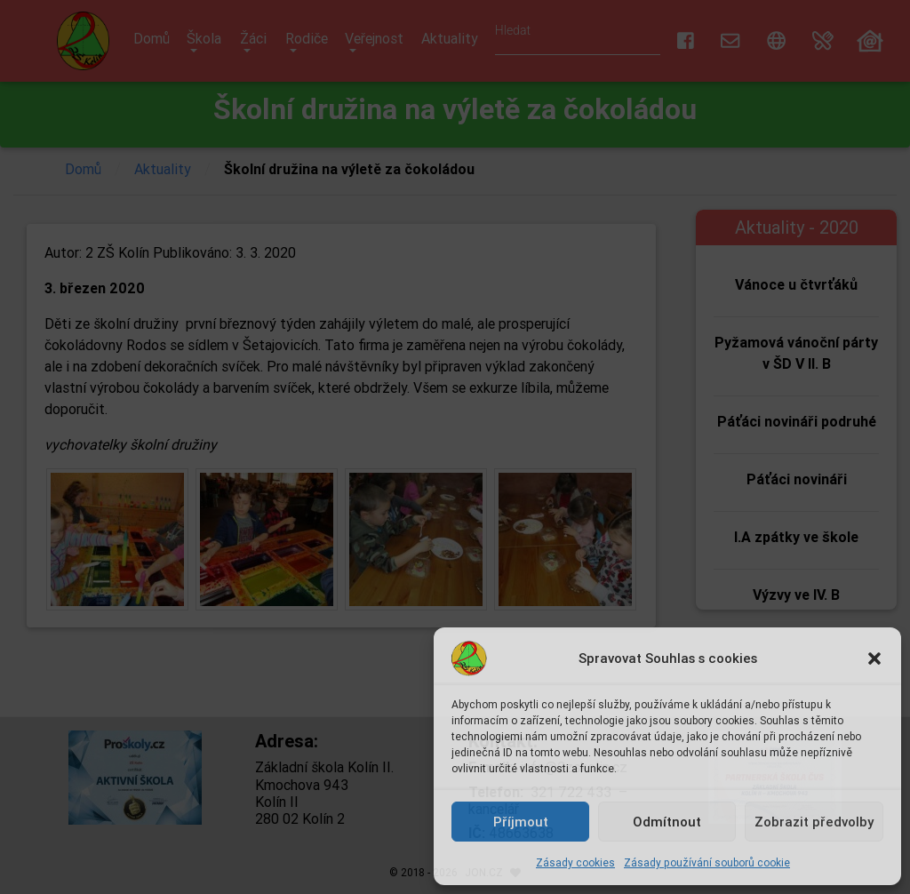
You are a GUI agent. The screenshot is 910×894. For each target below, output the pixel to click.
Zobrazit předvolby (814, 821)
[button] (874, 658)
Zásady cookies (575, 862)
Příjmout (520, 821)
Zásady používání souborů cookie (707, 862)
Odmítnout (667, 821)
